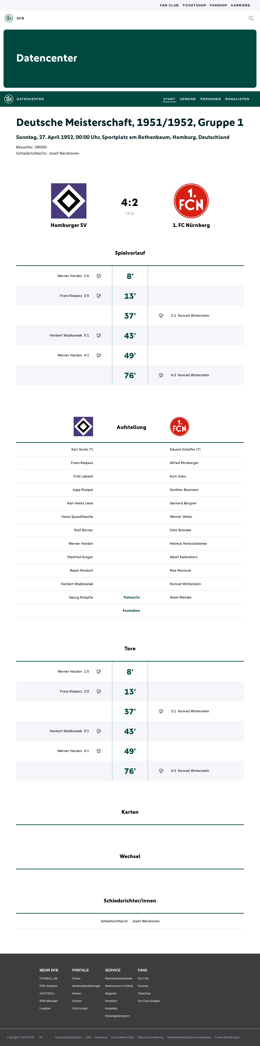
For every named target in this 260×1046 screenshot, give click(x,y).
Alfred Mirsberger (184, 463)
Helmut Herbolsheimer (188, 543)
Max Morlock (180, 570)
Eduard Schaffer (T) (185, 449)
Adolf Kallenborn (184, 557)
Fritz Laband (83, 476)
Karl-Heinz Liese (80, 503)
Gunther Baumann (184, 490)
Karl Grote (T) (82, 449)
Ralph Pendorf (81, 570)
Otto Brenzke (180, 530)
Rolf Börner (83, 530)
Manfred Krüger (80, 557)
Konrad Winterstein (193, 315)
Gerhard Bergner (183, 503)
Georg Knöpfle (81, 597)
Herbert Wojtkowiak (66, 335)
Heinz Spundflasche (77, 516)
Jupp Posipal (83, 490)
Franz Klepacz (71, 296)
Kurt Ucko (178, 476)
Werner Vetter (181, 516)
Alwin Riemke (180, 597)
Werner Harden (69, 276)
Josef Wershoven (64, 153)
